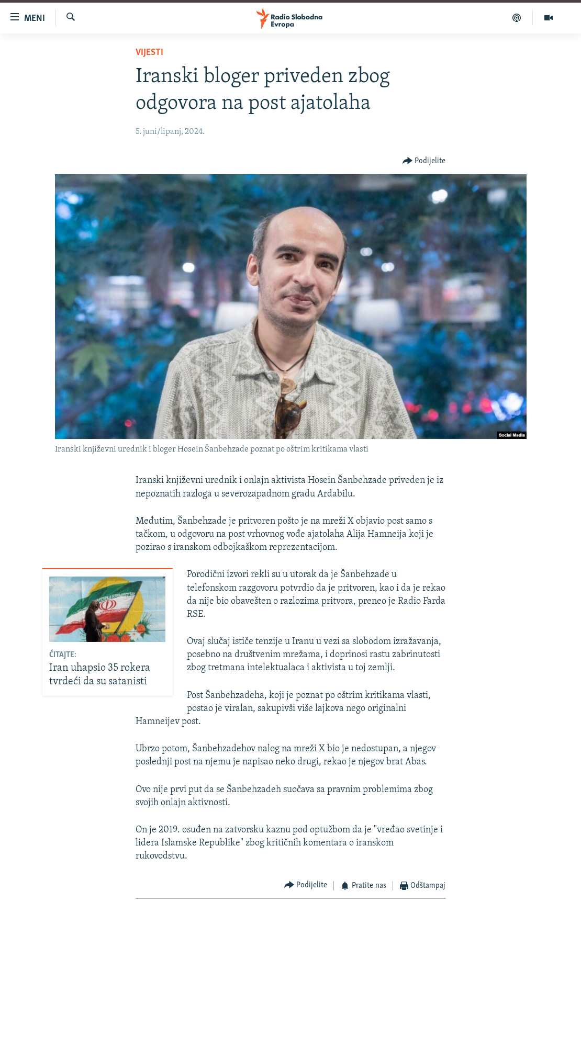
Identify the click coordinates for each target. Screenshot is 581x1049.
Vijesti (149, 53)
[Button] (424, 160)
